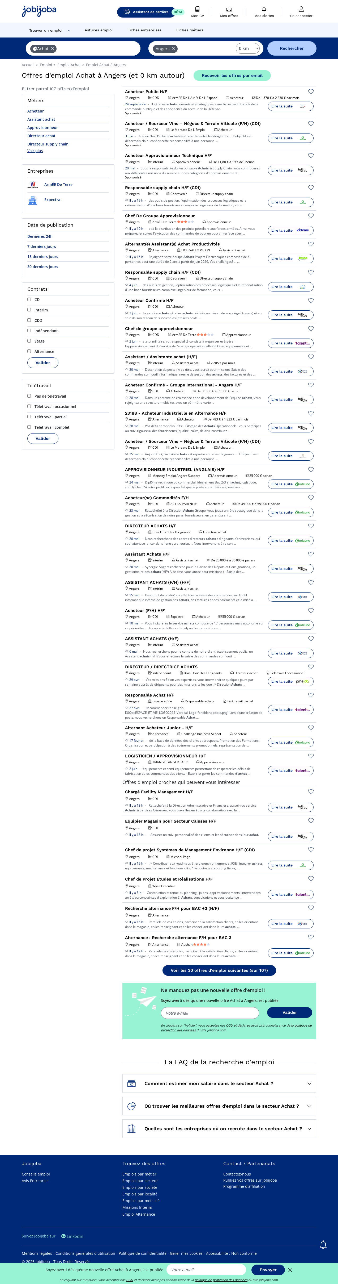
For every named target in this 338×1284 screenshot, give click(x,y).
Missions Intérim (137, 1207)
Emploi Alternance (138, 1214)
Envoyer (268, 1269)
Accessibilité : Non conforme (231, 1253)
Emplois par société (139, 1187)
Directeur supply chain (48, 144)
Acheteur (35, 111)
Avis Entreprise (35, 1180)
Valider (43, 362)
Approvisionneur (42, 127)
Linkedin (72, 1236)
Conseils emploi (36, 1174)
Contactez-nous (237, 1174)
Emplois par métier (139, 1174)
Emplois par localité (139, 1194)
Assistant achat (41, 119)
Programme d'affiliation (244, 1186)
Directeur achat (41, 135)
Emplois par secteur (140, 1180)
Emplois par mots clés (141, 1200)
